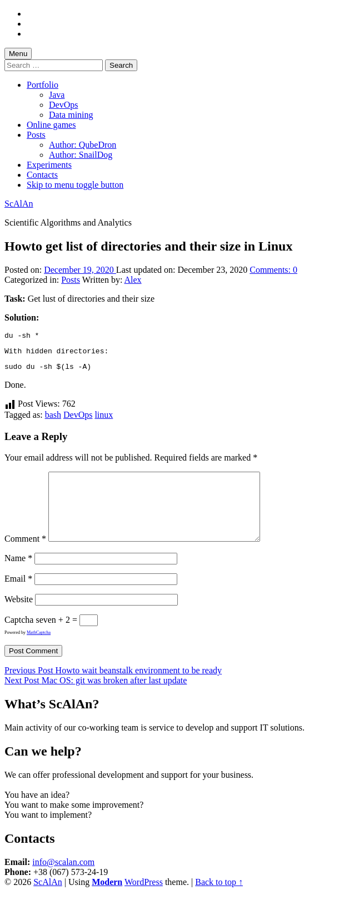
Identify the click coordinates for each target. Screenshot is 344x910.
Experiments (49, 164)
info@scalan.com (63, 880)
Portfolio (42, 84)
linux (103, 419)
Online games (51, 124)
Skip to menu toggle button (75, 184)
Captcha (18, 638)
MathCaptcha (39, 650)
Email (18, 597)
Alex (133, 279)
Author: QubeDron (82, 144)
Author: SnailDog (80, 154)
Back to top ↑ (219, 900)
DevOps (63, 104)
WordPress (143, 900)
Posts (36, 134)
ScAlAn (18, 203)
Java (56, 94)
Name (18, 576)
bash (53, 419)
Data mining (71, 114)
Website (18, 617)
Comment (25, 557)
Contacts (42, 174)
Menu (18, 53)
